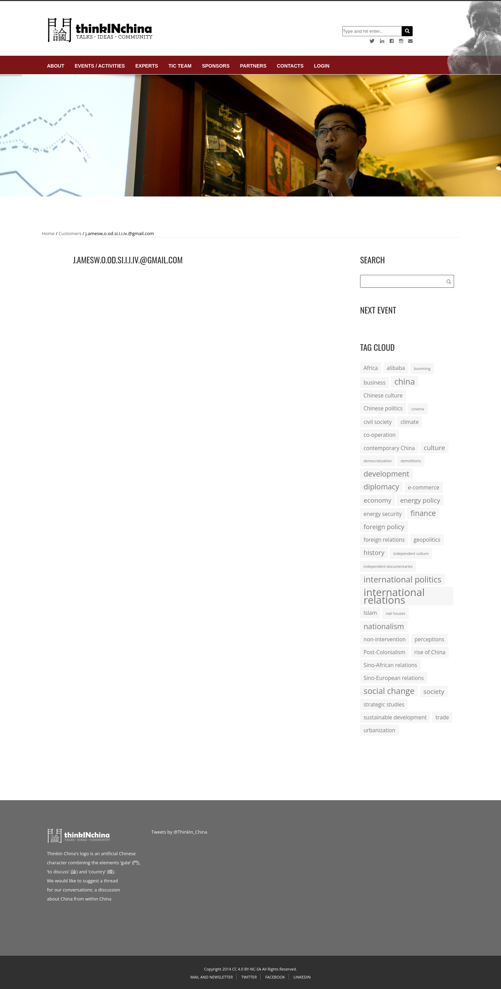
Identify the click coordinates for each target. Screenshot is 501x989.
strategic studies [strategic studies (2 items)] (384, 704)
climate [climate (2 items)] (409, 422)
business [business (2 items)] (374, 382)
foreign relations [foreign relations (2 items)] (384, 539)
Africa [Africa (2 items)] (371, 368)
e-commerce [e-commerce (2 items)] (423, 487)
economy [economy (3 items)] (377, 500)
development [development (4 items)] (386, 474)
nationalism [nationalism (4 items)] (384, 626)
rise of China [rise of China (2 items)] (430, 652)
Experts (146, 66)
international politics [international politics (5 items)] (403, 579)
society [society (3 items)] (433, 691)
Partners (253, 66)
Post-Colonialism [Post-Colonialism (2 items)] (384, 652)
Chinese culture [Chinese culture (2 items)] (383, 395)
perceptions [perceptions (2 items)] (430, 639)
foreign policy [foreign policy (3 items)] (384, 526)
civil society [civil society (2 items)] (378, 422)
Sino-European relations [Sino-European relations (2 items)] (394, 678)
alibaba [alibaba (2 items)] (396, 368)
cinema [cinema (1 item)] (417, 409)
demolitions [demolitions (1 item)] (410, 460)
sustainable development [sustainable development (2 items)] (395, 717)
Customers (69, 233)
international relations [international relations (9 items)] (394, 596)
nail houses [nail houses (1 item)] (395, 613)
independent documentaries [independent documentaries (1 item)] (388, 566)
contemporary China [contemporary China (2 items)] (389, 448)
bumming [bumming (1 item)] (422, 368)
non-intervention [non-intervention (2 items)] (385, 639)
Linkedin (301, 977)
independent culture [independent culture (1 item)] (410, 553)
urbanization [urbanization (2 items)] (379, 730)
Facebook (275, 977)
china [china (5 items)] (404, 381)
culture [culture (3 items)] (434, 447)
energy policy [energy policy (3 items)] (420, 500)
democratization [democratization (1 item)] (378, 460)
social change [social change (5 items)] (389, 690)
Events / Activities (100, 66)
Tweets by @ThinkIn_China (179, 832)
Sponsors (215, 66)
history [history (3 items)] (374, 552)
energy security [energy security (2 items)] (383, 514)
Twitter (249, 977)
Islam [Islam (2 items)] (370, 613)
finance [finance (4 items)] (423, 513)
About (55, 66)
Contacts (290, 66)
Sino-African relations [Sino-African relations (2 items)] (390, 665)
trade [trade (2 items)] (442, 717)
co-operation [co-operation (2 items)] (380, 435)
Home (48, 233)
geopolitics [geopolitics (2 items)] (427, 539)
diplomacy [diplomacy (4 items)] (381, 486)
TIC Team (179, 66)
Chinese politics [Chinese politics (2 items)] (383, 408)
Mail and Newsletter (211, 977)
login (321, 66)
